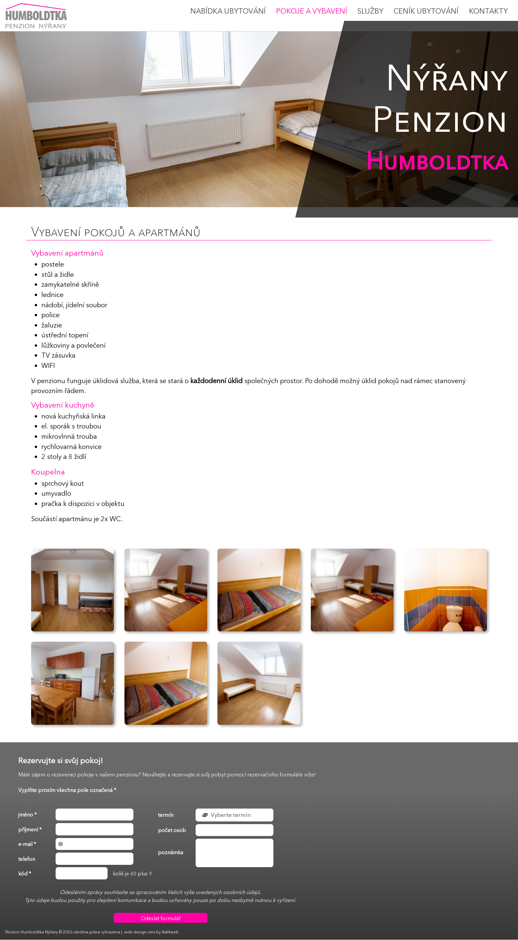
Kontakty (488, 11)
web (128, 932)
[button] (234, 815)
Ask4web (170, 932)
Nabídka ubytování (228, 11)
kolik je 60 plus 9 (85, 873)
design (140, 932)
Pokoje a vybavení (311, 11)
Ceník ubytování (426, 11)
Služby (370, 11)
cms (151, 932)
